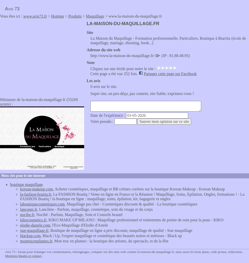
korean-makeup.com (36, 189)
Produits (75, 16)
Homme (57, 16)
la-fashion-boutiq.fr (35, 194)
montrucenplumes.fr (36, 241)
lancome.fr (28, 209)
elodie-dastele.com (35, 225)
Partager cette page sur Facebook (170, 74)
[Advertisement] (42, 56)
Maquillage (95, 16)
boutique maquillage (26, 184)
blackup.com (30, 236)
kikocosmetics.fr (33, 220)
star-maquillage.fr (34, 230)
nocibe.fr (27, 215)
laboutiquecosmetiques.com (42, 204)
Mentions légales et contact (23, 256)
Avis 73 (12, 8)
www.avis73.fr (35, 16)
